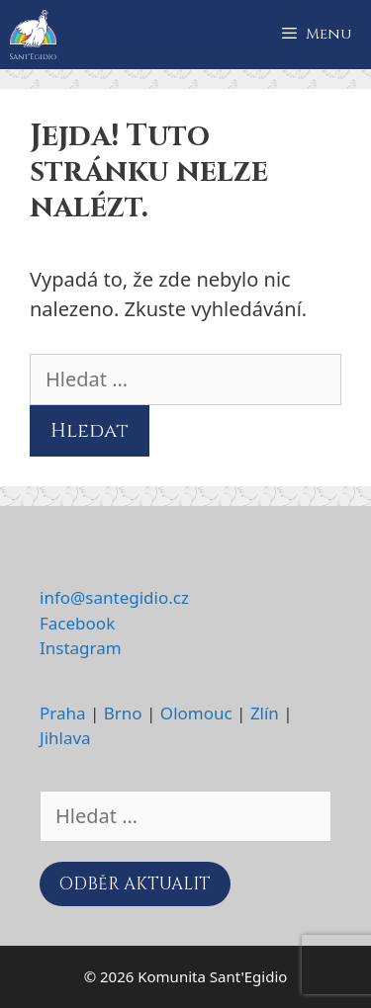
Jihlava (65, 737)
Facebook (77, 623)
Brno (123, 713)
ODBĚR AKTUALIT (135, 884)
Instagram (81, 647)
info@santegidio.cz (114, 597)
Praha (63, 713)
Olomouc (196, 713)
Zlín (264, 713)
